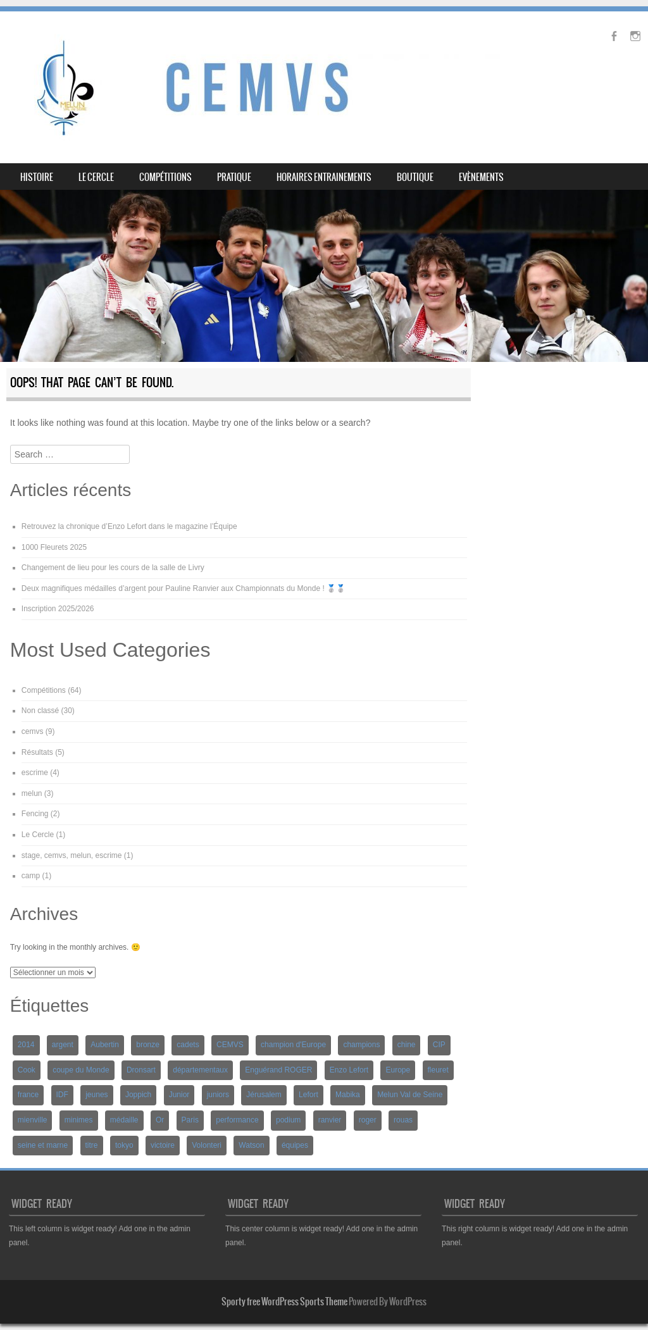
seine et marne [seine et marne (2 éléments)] (43, 1145)
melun (32, 793)
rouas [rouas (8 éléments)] (403, 1120)
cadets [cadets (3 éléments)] (188, 1044)
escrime (35, 772)
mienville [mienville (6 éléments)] (32, 1120)
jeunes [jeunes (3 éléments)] (96, 1094)
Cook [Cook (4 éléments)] (26, 1070)
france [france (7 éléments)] (28, 1094)
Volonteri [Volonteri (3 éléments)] (206, 1145)
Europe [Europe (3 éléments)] (397, 1070)
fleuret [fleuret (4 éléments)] (438, 1070)
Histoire (36, 177)
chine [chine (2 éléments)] (406, 1044)
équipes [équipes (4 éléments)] (295, 1145)
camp (31, 875)
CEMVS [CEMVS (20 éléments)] (230, 1044)
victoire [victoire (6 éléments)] (163, 1145)
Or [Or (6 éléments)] (160, 1120)
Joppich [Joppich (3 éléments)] (138, 1094)
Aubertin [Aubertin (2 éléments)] (104, 1044)
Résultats (37, 752)
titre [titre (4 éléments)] (91, 1145)
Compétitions (165, 177)
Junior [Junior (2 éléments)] (179, 1094)
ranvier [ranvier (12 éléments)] (330, 1120)
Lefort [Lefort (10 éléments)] (308, 1094)
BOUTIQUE (415, 177)
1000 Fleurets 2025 (54, 547)
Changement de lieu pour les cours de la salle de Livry (113, 567)
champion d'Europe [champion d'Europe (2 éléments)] (293, 1044)
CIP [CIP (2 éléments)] (439, 1044)
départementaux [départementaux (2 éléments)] (200, 1070)
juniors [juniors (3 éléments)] (218, 1094)
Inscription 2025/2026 (58, 608)
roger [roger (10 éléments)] (368, 1120)
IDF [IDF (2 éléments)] (62, 1094)
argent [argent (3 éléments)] (62, 1044)
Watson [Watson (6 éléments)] (251, 1145)
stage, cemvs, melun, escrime (72, 855)
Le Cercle (96, 177)
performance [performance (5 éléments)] (237, 1120)
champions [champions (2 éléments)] (361, 1044)
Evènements (481, 177)
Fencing (35, 813)
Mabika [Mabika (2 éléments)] (347, 1094)
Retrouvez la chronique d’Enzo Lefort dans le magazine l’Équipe (129, 526)
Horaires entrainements (324, 177)
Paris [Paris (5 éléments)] (190, 1120)
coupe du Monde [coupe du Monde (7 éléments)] (81, 1070)
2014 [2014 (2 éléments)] (26, 1044)
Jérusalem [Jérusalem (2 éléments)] (263, 1094)
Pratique (234, 177)
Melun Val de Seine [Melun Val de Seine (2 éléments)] (409, 1094)
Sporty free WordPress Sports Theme (284, 1301)
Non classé (40, 710)
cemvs (33, 731)
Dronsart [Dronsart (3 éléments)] (141, 1070)
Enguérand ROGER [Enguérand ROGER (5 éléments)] (278, 1070)
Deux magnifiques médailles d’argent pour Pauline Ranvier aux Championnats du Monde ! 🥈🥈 (184, 588)
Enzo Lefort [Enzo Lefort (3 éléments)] (349, 1070)
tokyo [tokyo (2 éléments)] (124, 1145)
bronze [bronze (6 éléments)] (147, 1044)
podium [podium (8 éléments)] (288, 1120)
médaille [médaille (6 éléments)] (124, 1120)
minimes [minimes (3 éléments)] (79, 1120)
